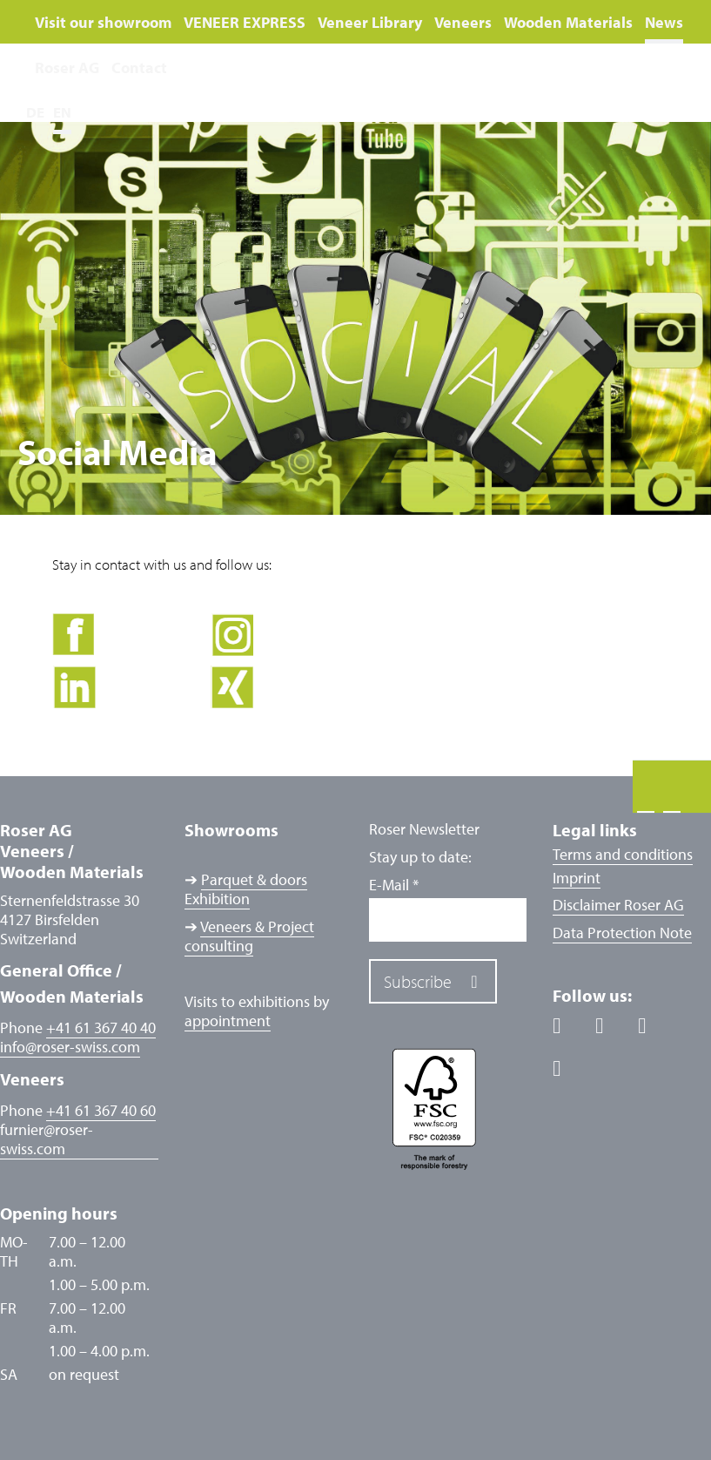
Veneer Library (370, 22)
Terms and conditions (623, 854)
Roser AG (67, 67)
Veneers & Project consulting (249, 936)
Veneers (463, 22)
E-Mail (394, 885)
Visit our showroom (103, 22)
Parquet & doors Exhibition (245, 889)
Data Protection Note (622, 933)
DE (35, 112)
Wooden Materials (568, 22)
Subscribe (418, 981)
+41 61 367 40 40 (101, 1027)
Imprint (576, 878)
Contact (139, 67)
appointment (227, 1021)
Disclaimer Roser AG (618, 905)
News (664, 22)
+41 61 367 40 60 (101, 1110)
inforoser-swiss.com (70, 1047)
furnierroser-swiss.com (46, 1139)
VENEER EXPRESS (244, 22)
